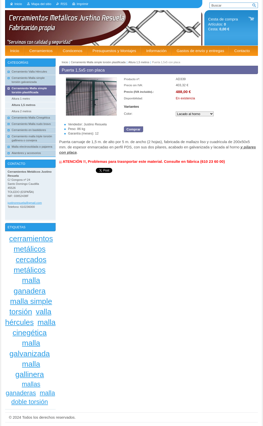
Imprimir (82, 4)
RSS (64, 4)
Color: (128, 114)
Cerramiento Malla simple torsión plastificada (98, 62)
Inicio (18, 4)
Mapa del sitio (41, 4)
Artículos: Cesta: (223, 24)
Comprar (133, 129)
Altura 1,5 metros (138, 62)
